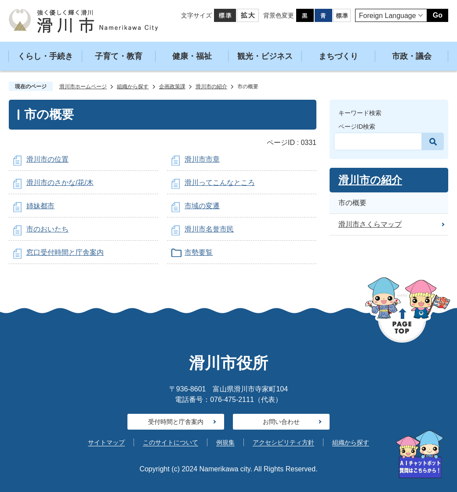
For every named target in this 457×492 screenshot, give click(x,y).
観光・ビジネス (265, 56)
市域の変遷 (202, 206)
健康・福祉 (192, 56)
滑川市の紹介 (211, 86)
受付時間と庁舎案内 (175, 421)
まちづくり (338, 56)
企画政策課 (172, 86)
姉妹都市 (40, 206)
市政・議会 (412, 56)
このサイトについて (170, 442)
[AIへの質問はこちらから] (419, 454)
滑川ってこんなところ (220, 182)
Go (437, 15)
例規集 (225, 442)
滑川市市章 (202, 159)
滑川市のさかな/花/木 (60, 182)
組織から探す (133, 86)
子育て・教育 (118, 56)
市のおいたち (47, 229)
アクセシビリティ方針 (283, 442)
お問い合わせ (281, 421)
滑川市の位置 (47, 159)
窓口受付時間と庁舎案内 (65, 252)
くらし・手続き (45, 56)
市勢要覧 (199, 252)
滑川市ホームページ (83, 86)
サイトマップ (106, 442)
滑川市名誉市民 (209, 229)
